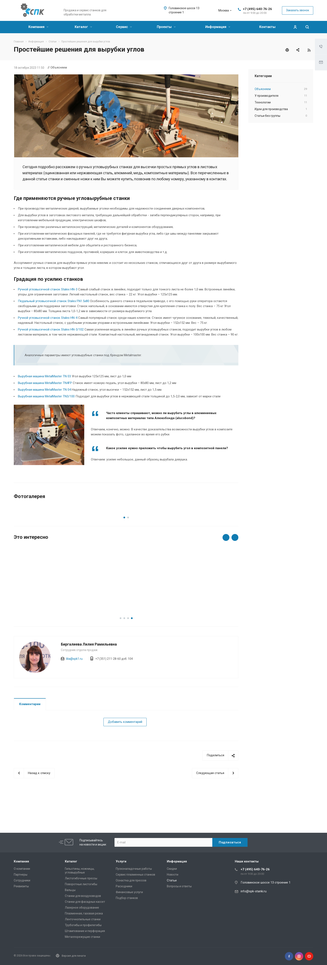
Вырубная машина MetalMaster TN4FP (45, 383)
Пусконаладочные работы (134, 868)
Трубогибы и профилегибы (83, 925)
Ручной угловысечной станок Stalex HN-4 (47, 318)
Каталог (83, 27)
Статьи (172, 880)
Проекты (166, 27)
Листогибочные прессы (81, 878)
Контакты (267, 27)
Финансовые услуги (129, 892)
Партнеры (20, 874)
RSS (309, 50)
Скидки (172, 868)
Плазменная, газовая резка (84, 913)
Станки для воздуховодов (83, 896)
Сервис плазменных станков (135, 874)
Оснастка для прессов (131, 880)
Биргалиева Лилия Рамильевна (89, 672)
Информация (217, 27)
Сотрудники (22, 880)
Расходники (124, 886)
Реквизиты (21, 886)
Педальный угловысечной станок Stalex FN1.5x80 (53, 301)
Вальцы (70, 890)
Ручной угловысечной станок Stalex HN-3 (47, 289)
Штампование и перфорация (85, 931)
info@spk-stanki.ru (254, 891)
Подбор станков (127, 898)
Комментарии (29, 732)
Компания (38, 27)
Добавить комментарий (125, 750)
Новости (172, 874)
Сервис (124, 27)
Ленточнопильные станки (83, 919)
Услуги (121, 861)
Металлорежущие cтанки (82, 936)
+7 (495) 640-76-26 (257, 9)
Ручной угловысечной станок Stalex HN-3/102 (51, 329)
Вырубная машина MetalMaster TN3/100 (46, 396)
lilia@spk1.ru (74, 687)
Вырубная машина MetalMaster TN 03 (44, 376)
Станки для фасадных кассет (85, 901)
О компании (22, 868)
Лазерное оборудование (82, 907)
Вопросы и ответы (179, 886)
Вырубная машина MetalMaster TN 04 (44, 390)
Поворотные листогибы (81, 884)
